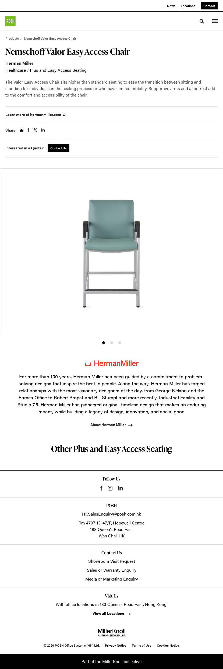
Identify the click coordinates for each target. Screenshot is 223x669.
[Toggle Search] (202, 21)
